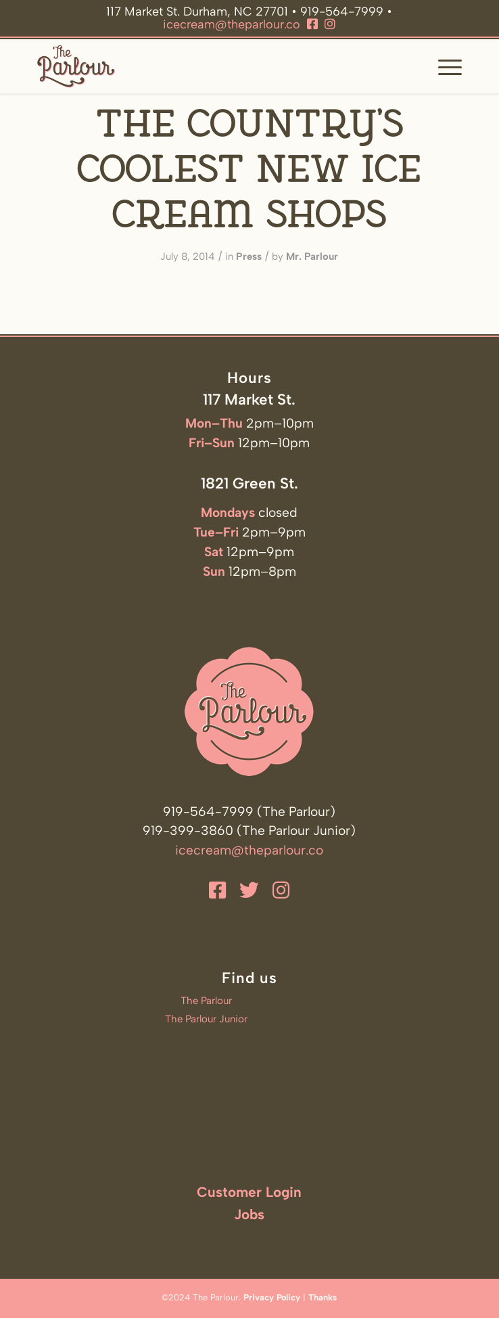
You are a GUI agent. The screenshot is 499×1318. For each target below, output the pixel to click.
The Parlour (206, 1001)
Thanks (322, 1297)
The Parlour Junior (206, 1019)
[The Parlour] (207, 66)
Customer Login (249, 1191)
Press (249, 256)
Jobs (249, 1214)
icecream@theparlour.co (231, 24)
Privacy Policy (271, 1297)
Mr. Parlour (312, 256)
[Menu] (443, 66)
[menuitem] (443, 66)
